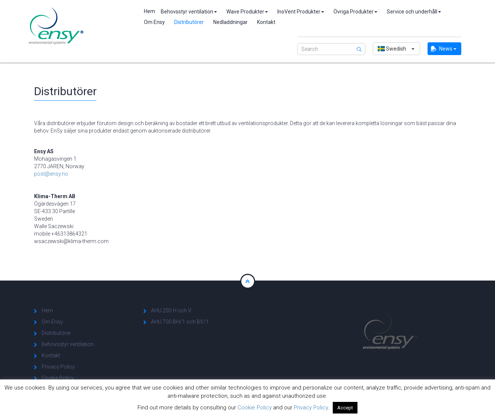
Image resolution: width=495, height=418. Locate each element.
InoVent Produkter (300, 12)
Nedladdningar (230, 22)
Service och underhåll (414, 12)
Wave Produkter (247, 12)
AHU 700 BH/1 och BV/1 (180, 322)
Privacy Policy (58, 367)
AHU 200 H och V (171, 311)
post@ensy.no (51, 174)
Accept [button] (345, 408)
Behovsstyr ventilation (189, 12)
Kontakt (266, 22)
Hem (147, 11)
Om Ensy (154, 22)
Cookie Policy (58, 378)
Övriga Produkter (355, 12)
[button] (396, 48)
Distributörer (189, 22)
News (447, 49)
